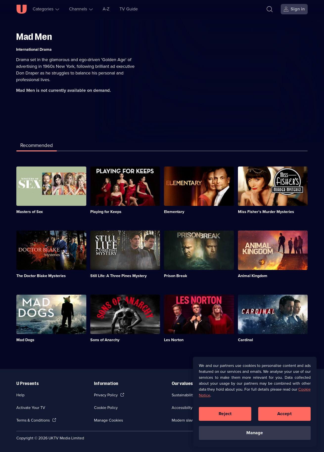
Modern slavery (185, 420)
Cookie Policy (106, 407)
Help (20, 395)
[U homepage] (21, 9)
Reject (225, 415)
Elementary (174, 211)
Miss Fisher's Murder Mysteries (266, 211)
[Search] (271, 9)
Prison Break (175, 276)
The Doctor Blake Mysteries (41, 276)
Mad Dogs (25, 340)
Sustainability (183, 395)
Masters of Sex (29, 211)
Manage (254, 434)
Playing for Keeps (105, 211)
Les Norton (174, 340)
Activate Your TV (30, 407)
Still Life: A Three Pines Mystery (118, 276)
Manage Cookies (108, 420)
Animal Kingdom (252, 276)
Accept (284, 415)
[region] (255, 403)
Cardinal (245, 340)
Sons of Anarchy (104, 340)
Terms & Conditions (33, 420)
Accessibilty (182, 407)
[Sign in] (294, 9)
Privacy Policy (106, 395)
